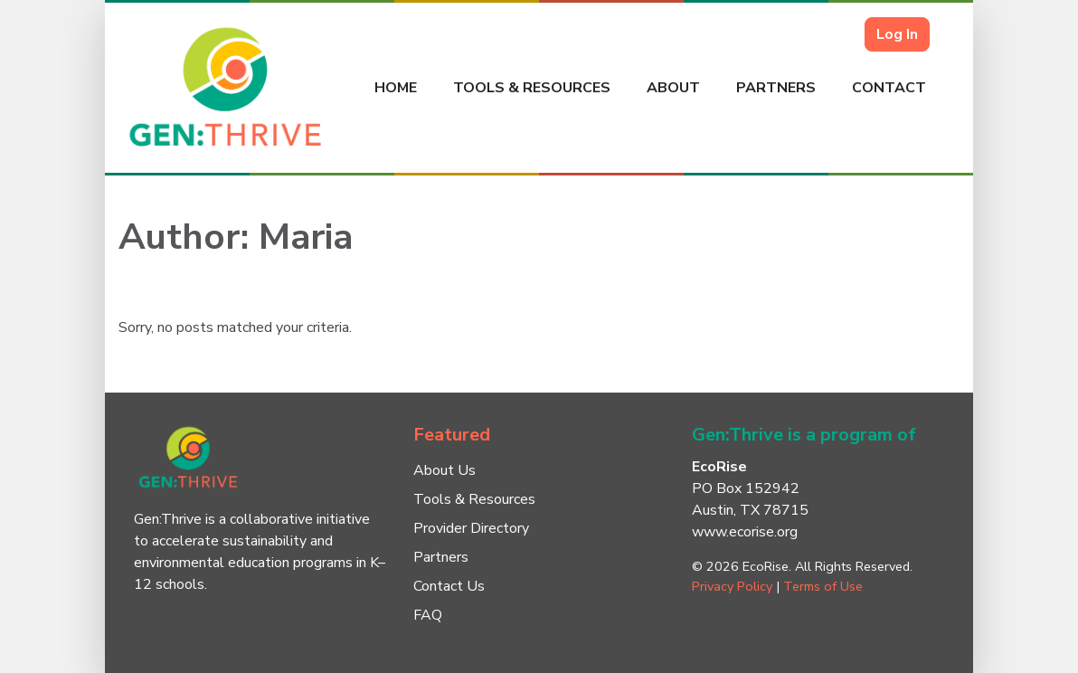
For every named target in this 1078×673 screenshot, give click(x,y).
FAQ (427, 615)
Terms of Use (823, 586)
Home (395, 88)
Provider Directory (471, 528)
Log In (897, 34)
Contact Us (449, 586)
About (673, 88)
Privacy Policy (732, 586)
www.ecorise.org (745, 532)
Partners (776, 88)
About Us (444, 470)
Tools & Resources (531, 88)
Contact (889, 88)
